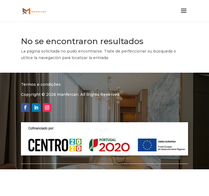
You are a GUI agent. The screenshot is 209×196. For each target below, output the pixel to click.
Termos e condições (41, 84)
